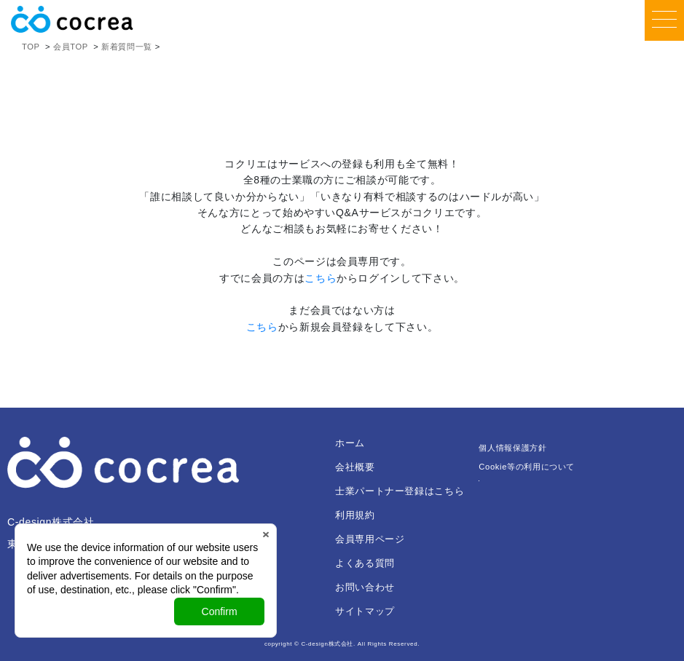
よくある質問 (365, 563)
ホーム (350, 443)
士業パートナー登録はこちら (399, 491)
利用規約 (355, 515)
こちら (320, 278)
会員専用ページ (369, 539)
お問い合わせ (365, 587)
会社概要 (355, 467)
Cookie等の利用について (527, 466)
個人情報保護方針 (512, 447)
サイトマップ (365, 611)
